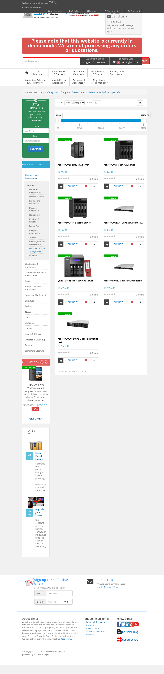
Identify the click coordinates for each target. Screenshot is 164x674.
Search (143, 61)
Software (33, 255)
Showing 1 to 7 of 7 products (72, 371)
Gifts (27, 317)
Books (28, 281)
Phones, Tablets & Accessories (118, 72)
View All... (31, 185)
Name (36, 126)
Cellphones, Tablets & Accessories (35, 274)
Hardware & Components (35, 191)
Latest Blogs (32, 432)
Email (35, 136)
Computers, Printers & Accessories (35, 81)
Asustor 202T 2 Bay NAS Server (73, 164)
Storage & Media (36, 196)
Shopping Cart (113, 11)
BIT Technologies (41, 654)
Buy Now (67, 186)
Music (28, 312)
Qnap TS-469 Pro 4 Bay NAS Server (75, 280)
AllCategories (39, 72)
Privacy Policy (92, 628)
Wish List (74, 11)
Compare (92, 11)
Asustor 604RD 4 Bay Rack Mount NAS (123, 280)
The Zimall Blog (129, 632)
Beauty (28, 345)
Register (102, 62)
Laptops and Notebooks (34, 202)
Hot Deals (34, 362)
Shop (41, 92)
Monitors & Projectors (34, 220)
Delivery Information (95, 622)
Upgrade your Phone (39, 512)
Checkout (134, 11)
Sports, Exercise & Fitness (59, 72)
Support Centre (129, 639)
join (65, 601)
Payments (91, 625)
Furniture (29, 300)
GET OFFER (35, 418)
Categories (52, 92)
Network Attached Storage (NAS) (104, 92)
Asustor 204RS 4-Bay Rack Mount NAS (123, 222)
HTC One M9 (35, 384)
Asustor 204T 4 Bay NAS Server (119, 164)
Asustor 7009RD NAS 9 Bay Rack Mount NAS (78, 340)
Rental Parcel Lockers (39, 456)
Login (86, 62)
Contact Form (111, 587)
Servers (32, 237)
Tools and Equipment (35, 295)
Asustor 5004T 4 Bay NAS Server (74, 222)
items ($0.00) (126, 62)
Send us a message (117, 19)
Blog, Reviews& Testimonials (99, 81)
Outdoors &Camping (78, 72)
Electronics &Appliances (78, 81)
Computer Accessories (34, 231)
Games (28, 328)
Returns (90, 634)
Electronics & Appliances (31, 265)
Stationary (30, 323)
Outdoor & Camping (35, 339)
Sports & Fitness (33, 334)
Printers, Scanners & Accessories (37, 243)
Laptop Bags (34, 226)
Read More (66, 638)
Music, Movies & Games (97, 72)
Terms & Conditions (95, 631)
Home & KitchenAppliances (59, 81)
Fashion (29, 306)
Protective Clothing (34, 350)
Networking (34, 214)
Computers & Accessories (73, 92)
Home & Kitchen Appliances (33, 288)
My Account (55, 11)
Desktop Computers (34, 209)
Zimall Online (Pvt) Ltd (55, 651)
